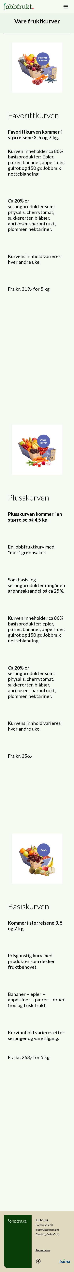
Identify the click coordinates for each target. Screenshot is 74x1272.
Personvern (43, 1250)
